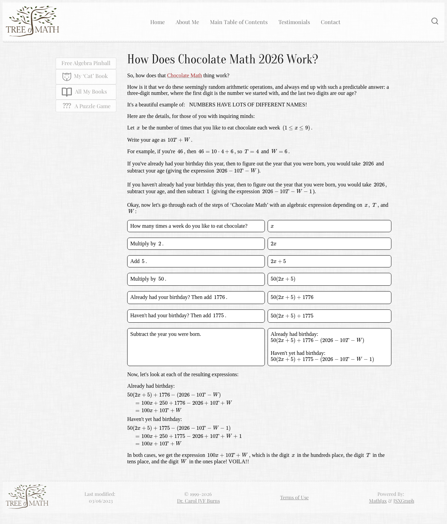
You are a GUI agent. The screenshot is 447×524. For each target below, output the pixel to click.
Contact (331, 21)
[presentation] (138, 128)
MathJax (378, 500)
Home (157, 21)
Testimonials (294, 21)
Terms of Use (294, 497)
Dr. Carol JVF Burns (198, 500)
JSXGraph (403, 500)
